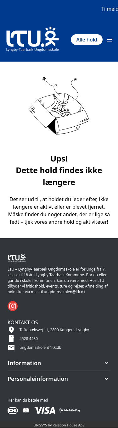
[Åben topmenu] (109, 39)
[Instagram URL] (13, 306)
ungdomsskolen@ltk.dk (40, 347)
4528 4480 (29, 338)
